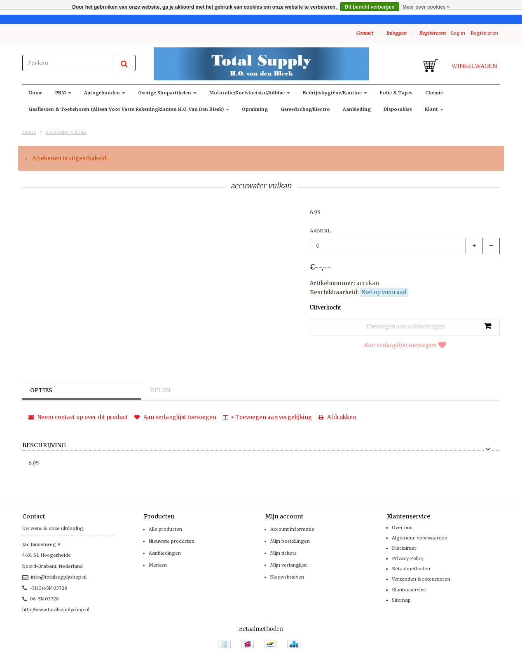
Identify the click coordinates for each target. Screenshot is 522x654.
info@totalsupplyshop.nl (54, 577)
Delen (160, 390)
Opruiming (255, 109)
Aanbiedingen (165, 553)
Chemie (434, 93)
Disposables (398, 109)
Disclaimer (404, 548)
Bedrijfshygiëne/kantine (335, 93)
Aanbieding (357, 109)
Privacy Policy (408, 558)
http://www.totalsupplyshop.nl (55, 609)
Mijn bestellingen (290, 541)
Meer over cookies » (426, 7)
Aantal (320, 230)
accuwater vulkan (66, 132)
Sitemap (401, 600)
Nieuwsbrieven (287, 577)
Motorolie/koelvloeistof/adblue (249, 93)
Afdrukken (337, 417)
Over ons (402, 527)
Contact (364, 33)
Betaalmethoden (411, 569)
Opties (41, 390)
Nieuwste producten (171, 541)
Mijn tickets (283, 553)
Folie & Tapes (396, 93)
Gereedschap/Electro (305, 109)
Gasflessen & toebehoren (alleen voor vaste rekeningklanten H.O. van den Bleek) (128, 109)
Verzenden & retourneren (421, 579)
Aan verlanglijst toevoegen (404, 345)
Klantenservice (409, 590)
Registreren (432, 33)
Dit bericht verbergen (370, 7)
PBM (63, 93)
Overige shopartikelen (167, 93)
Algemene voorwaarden (419, 538)
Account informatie (292, 529)
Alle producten (165, 529)
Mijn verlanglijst (288, 565)
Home (35, 93)
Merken (158, 565)
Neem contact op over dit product (78, 417)
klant (434, 109)
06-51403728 (40, 599)
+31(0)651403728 (44, 588)
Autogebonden (104, 93)
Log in (458, 33)
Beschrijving (44, 445)
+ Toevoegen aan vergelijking (267, 417)
